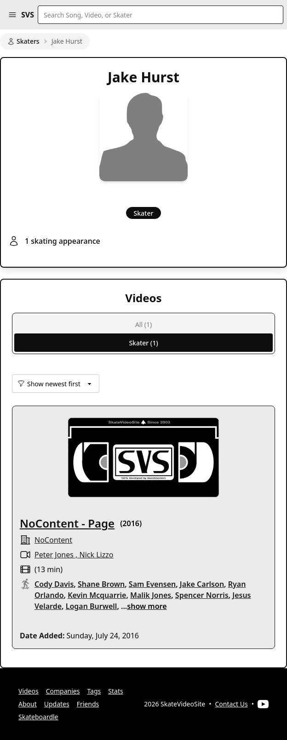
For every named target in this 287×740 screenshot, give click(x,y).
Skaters (23, 41)
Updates (56, 704)
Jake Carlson (202, 584)
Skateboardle (38, 716)
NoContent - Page (67, 523)
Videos (28, 691)
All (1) (143, 324)
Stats (115, 691)
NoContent (53, 540)
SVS (27, 15)
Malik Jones (150, 595)
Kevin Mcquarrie (97, 595)
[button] (12, 15)
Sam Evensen (152, 584)
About (27, 704)
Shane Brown (101, 584)
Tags (94, 691)
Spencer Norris (202, 595)
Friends (88, 704)
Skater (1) (143, 342)
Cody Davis (54, 584)
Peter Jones (54, 555)
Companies (63, 691)
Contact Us (231, 704)
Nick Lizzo (97, 555)
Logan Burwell (91, 606)
